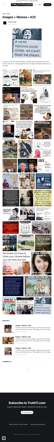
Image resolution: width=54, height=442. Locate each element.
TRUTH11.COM (12, 22)
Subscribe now (27, 412)
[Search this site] (36, 5)
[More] (3, 5)
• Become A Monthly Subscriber (37, 424)
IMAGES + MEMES (6, 13)
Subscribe (47, 4)
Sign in (40, 4)
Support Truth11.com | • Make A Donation (18, 424)
